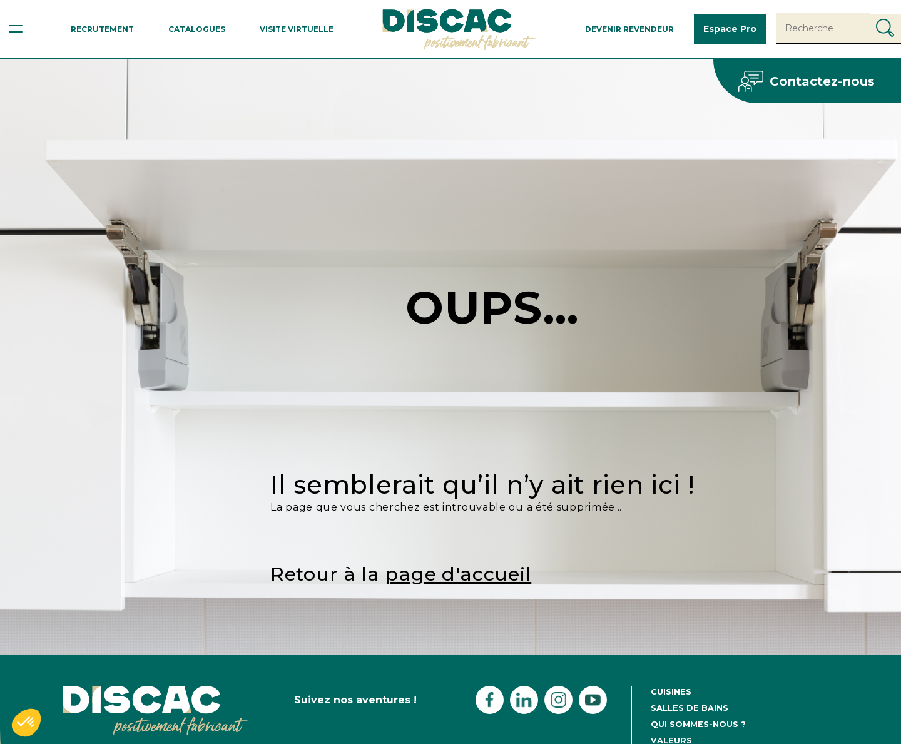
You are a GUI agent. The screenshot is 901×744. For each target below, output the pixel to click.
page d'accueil (458, 574)
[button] (26, 723)
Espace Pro (729, 28)
